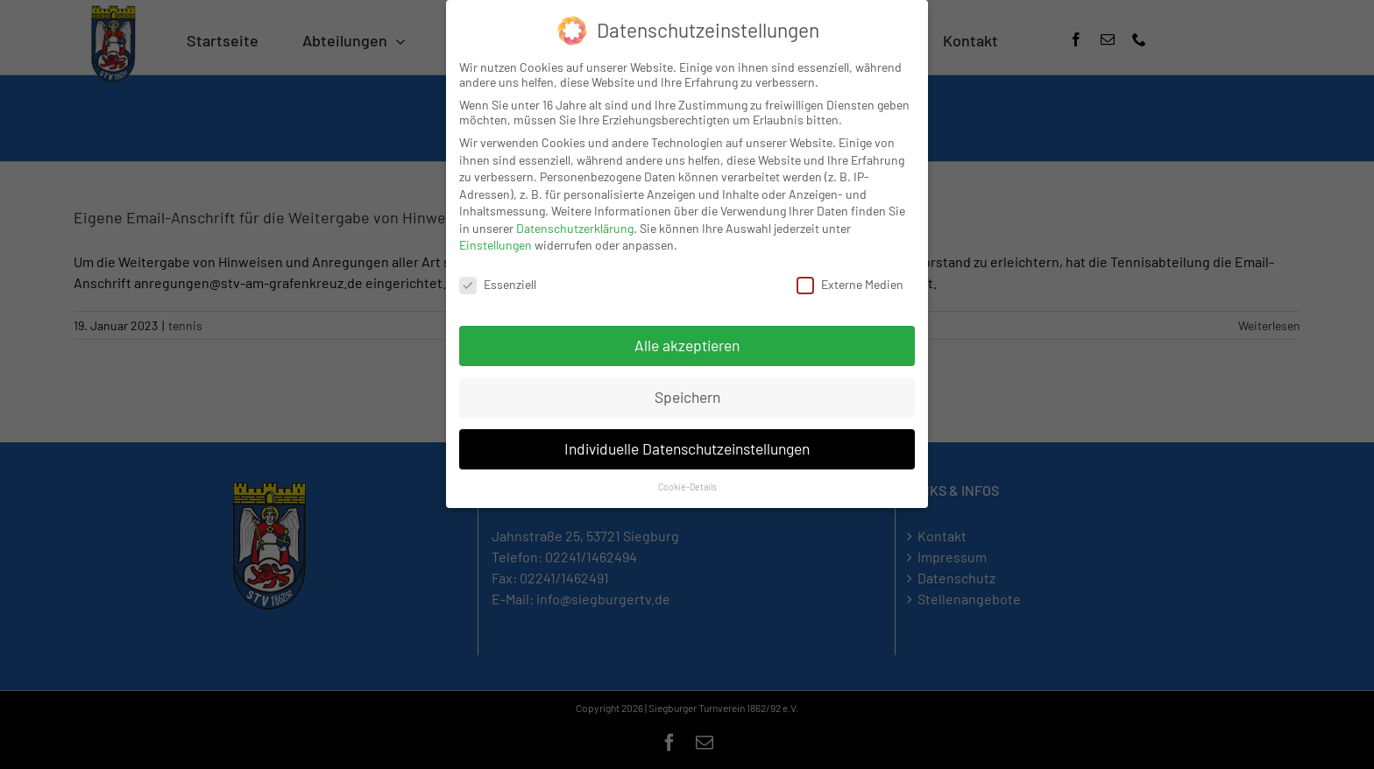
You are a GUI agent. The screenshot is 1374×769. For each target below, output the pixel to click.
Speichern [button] (687, 396)
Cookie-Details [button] (687, 486)
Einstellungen (495, 244)
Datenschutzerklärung (575, 228)
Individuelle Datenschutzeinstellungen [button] (687, 448)
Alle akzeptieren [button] (687, 345)
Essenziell (497, 284)
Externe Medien (850, 284)
